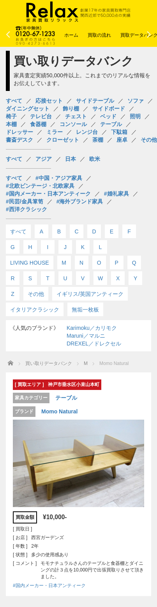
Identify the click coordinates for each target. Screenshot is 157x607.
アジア (43, 159)
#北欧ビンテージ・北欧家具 (40, 186)
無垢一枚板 (85, 309)
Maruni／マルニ (86, 336)
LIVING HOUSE (29, 263)
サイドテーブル (95, 101)
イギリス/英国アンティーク (89, 294)
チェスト (76, 116)
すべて (14, 101)
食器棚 (38, 124)
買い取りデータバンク (48, 363)
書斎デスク (19, 140)
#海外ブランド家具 (79, 201)
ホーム (71, 35)
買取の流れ (99, 35)
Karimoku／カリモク (92, 328)
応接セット (49, 101)
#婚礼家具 (116, 193)
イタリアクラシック (34, 309)
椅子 (11, 116)
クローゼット (62, 140)
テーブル (111, 124)
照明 (135, 116)
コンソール (73, 124)
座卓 (121, 140)
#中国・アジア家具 (58, 178)
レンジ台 (87, 132)
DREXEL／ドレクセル (94, 343)
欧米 (94, 159)
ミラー (54, 132)
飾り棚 (71, 108)
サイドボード (108, 108)
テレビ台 (41, 116)
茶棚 (97, 140)
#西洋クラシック (26, 209)
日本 (70, 159)
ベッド (108, 116)
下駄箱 (119, 132)
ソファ (135, 101)
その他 (149, 140)
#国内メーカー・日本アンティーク (48, 193)
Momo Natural (59, 411)
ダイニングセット (27, 108)
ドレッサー (19, 132)
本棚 (11, 124)
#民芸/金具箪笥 (24, 201)
